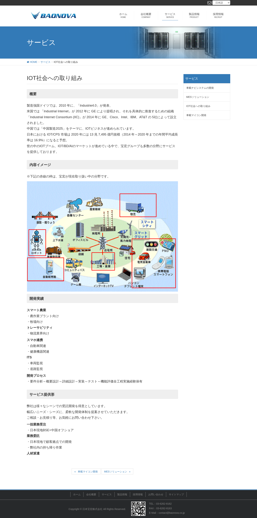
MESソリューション (115, 471)
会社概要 (91, 494)
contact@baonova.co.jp (172, 512)
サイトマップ (176, 494)
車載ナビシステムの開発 (200, 87)
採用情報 (138, 494)
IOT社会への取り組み (198, 106)
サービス (107, 494)
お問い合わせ (155, 494)
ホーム (77, 494)
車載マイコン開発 (88, 471)
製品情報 (122, 494)
